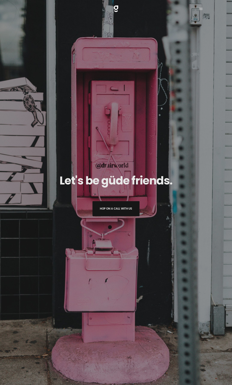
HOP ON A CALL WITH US (116, 209)
